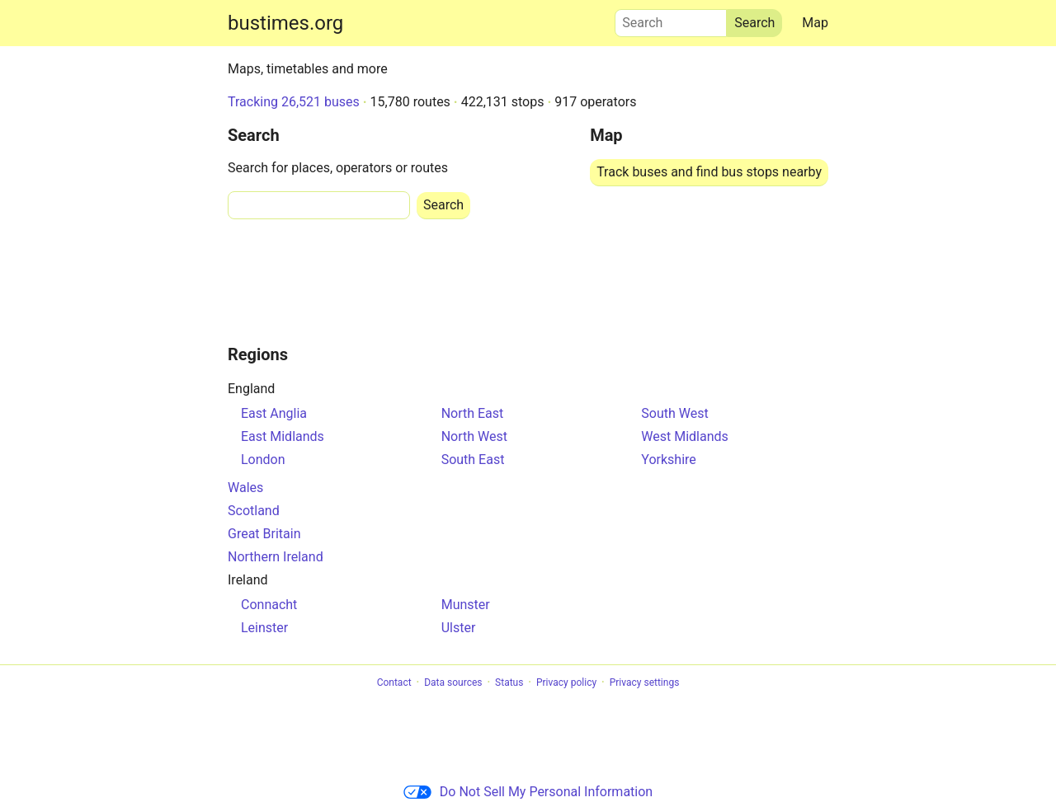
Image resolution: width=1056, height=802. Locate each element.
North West (474, 436)
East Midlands (282, 436)
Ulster (458, 628)
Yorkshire (668, 459)
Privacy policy (566, 682)
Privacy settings (645, 682)
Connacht (269, 604)
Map (815, 22)
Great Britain (264, 534)
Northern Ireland (275, 557)
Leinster (264, 628)
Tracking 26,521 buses (294, 102)
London (263, 459)
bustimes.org (285, 23)
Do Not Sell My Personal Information (528, 792)
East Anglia (274, 413)
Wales (245, 487)
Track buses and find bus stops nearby (709, 172)
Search (671, 19)
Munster (465, 604)
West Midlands (684, 436)
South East (473, 459)
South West (674, 413)
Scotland (254, 510)
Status (509, 682)
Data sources (453, 682)
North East (472, 413)
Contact (394, 682)
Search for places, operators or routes (338, 168)
